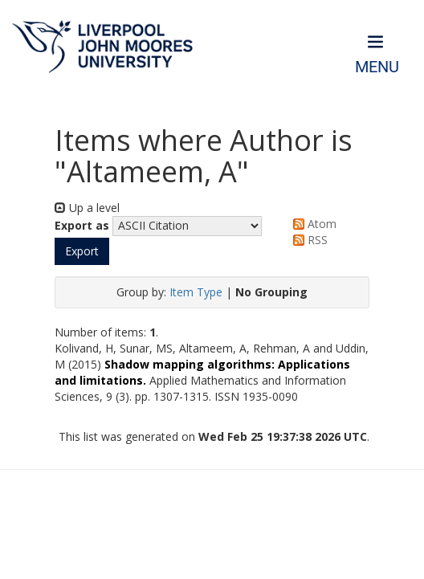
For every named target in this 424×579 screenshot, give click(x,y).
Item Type (195, 292)
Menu (377, 67)
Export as (82, 225)
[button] (82, 251)
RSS (307, 239)
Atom (311, 223)
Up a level (87, 207)
